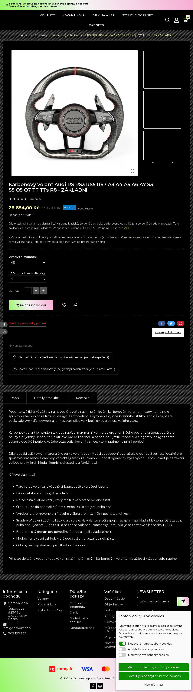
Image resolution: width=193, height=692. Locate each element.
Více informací (153, 684)
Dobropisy (112, 610)
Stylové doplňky (50, 610)
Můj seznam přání (113, 629)
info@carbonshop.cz (19, 628)
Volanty (43, 598)
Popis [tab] (15, 398)
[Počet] (28, 290)
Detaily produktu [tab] (47, 398)
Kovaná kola (47, 604)
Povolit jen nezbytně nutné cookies (154, 676)
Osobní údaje (114, 598)
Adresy (109, 616)
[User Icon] (176, 20)
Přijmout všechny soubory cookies (153, 667)
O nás (74, 612)
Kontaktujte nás (82, 628)
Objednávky (113, 604)
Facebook (161, 323)
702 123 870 (17, 633)
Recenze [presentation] (82, 398)
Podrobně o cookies (79, 620)
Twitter (171, 323)
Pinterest (180, 323)
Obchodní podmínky (77, 604)
